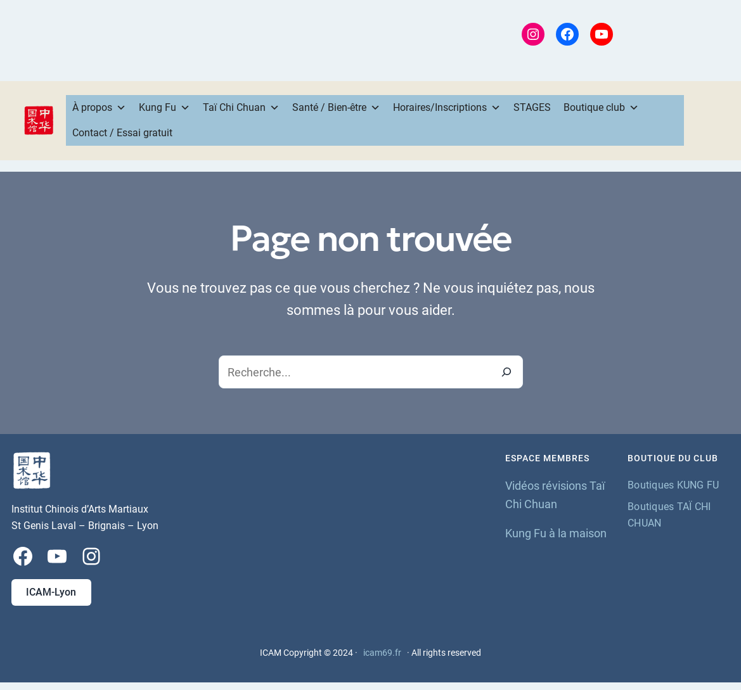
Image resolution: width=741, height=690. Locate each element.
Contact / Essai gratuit (122, 133)
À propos (99, 107)
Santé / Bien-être (336, 107)
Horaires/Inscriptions (447, 107)
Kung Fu (164, 107)
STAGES (532, 107)
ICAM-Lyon (51, 592)
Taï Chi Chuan (241, 107)
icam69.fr (382, 653)
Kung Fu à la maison (556, 533)
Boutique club (601, 107)
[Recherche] (506, 372)
